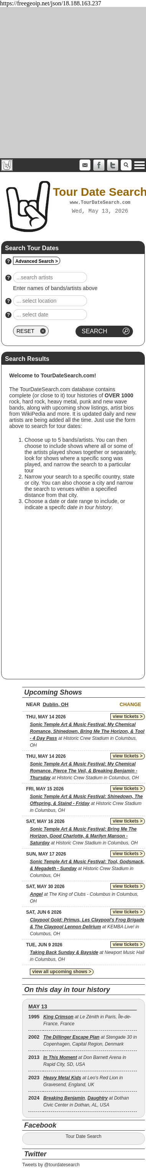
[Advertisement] (72, 82)
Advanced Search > (36, 261)
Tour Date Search (83, 1136)
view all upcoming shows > (61, 971)
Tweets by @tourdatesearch (51, 1164)
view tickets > (128, 716)
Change (130, 704)
